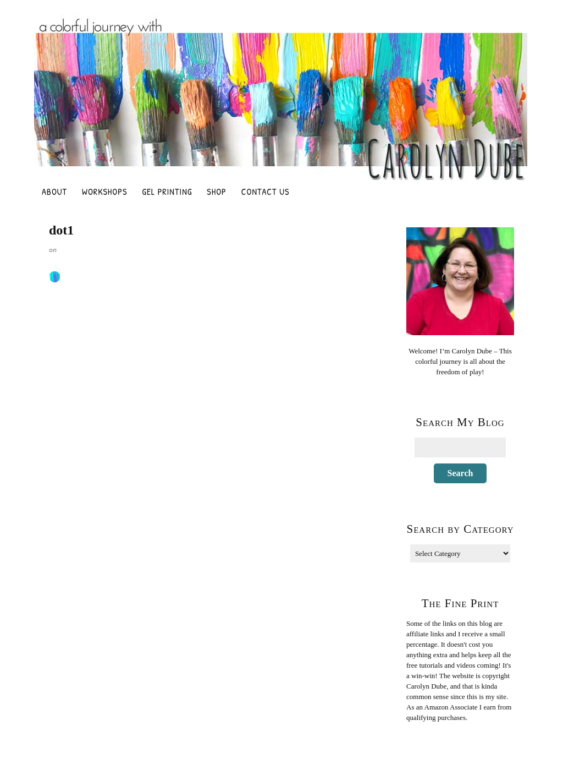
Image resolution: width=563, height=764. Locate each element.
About (54, 191)
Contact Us (265, 191)
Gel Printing (167, 191)
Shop (216, 191)
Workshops (104, 191)
